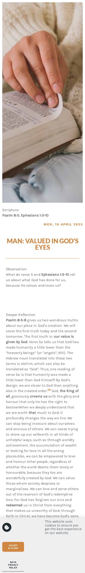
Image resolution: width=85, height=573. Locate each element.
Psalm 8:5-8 (16, 320)
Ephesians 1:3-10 (35, 215)
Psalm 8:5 (10, 215)
